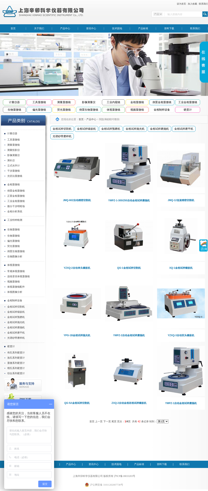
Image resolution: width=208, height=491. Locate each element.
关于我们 (39, 28)
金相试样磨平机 (16, 332)
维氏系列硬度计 (16, 368)
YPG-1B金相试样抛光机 (77, 335)
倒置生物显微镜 (88, 109)
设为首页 (181, 3)
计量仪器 (14, 102)
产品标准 (143, 28)
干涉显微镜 (13, 170)
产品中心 (65, 28)
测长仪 (11, 160)
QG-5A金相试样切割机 (77, 403)
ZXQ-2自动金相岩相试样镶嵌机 (128, 403)
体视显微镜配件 (16, 286)
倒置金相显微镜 (161, 102)
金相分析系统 (14, 211)
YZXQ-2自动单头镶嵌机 (77, 267)
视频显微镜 (137, 109)
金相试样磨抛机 (16, 327)
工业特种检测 (14, 220)
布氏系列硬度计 (16, 352)
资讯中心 (91, 28)
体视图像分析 (14, 292)
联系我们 (203, 3)
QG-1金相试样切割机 (129, 267)
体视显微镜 (113, 109)
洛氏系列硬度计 (16, 357)
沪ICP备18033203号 (124, 476)
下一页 (107, 421)
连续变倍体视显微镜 (18, 276)
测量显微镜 (64, 102)
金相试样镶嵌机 (16, 311)
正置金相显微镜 (16, 195)
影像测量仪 (88, 102)
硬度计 (188, 109)
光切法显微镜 (14, 176)
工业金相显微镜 (187, 102)
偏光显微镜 (39, 109)
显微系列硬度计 (16, 363)
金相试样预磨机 (16, 317)
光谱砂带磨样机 (16, 337)
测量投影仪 (13, 150)
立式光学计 (13, 165)
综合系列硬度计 (16, 373)
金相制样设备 (162, 109)
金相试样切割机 (16, 306)
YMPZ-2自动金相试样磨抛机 (129, 335)
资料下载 (169, 28)
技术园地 (117, 28)
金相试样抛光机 (16, 322)
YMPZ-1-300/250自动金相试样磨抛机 (129, 200)
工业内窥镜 (113, 102)
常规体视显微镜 (16, 271)
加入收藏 (192, 3)
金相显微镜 (137, 102)
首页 (13, 28)
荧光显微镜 (64, 109)
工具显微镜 (39, 102)
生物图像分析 (14, 256)
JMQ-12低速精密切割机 (181, 200)
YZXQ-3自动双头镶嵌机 (181, 335)
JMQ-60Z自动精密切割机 (77, 200)
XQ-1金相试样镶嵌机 (181, 267)
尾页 (113, 421)
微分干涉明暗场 (16, 206)
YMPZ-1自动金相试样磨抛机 (181, 403)
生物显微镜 (14, 109)
